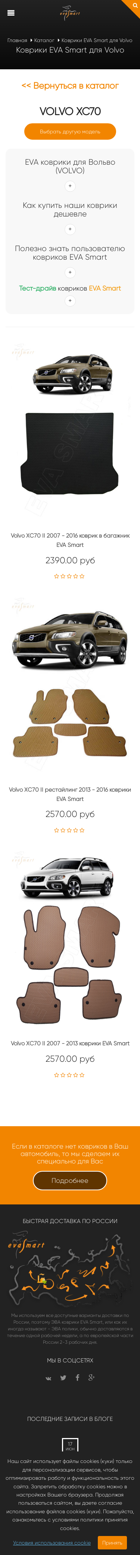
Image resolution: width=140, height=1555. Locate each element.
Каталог (44, 40)
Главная (17, 40)
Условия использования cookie (52, 1543)
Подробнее (70, 1180)
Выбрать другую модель (70, 131)
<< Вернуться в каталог (70, 85)
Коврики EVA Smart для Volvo (97, 40)
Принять (112, 1543)
